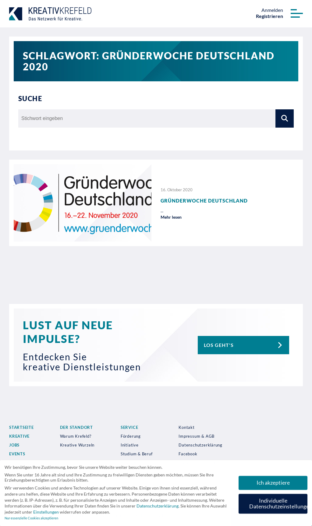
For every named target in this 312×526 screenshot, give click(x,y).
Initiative (130, 445)
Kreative (19, 436)
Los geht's (246, 345)
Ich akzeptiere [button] (273, 485)
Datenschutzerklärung (200, 445)
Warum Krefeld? (75, 436)
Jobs (14, 445)
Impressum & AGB (196, 436)
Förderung (131, 436)
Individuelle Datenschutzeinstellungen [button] (278, 506)
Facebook (188, 453)
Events (17, 453)
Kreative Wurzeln (77, 445)
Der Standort (76, 427)
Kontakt (186, 427)
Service (129, 427)
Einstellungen (46, 514)
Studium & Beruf (137, 453)
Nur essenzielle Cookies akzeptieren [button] (31, 521)
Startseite (21, 427)
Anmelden (272, 10)
